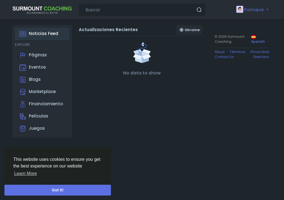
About (220, 51)
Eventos (32, 67)
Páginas (33, 55)
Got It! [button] (58, 190)
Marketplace (37, 92)
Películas (33, 116)
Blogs (30, 79)
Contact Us (224, 56)
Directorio (261, 56)
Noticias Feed (38, 34)
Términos (237, 51)
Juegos (32, 128)
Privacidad (259, 51)
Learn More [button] (25, 173)
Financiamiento (41, 104)
